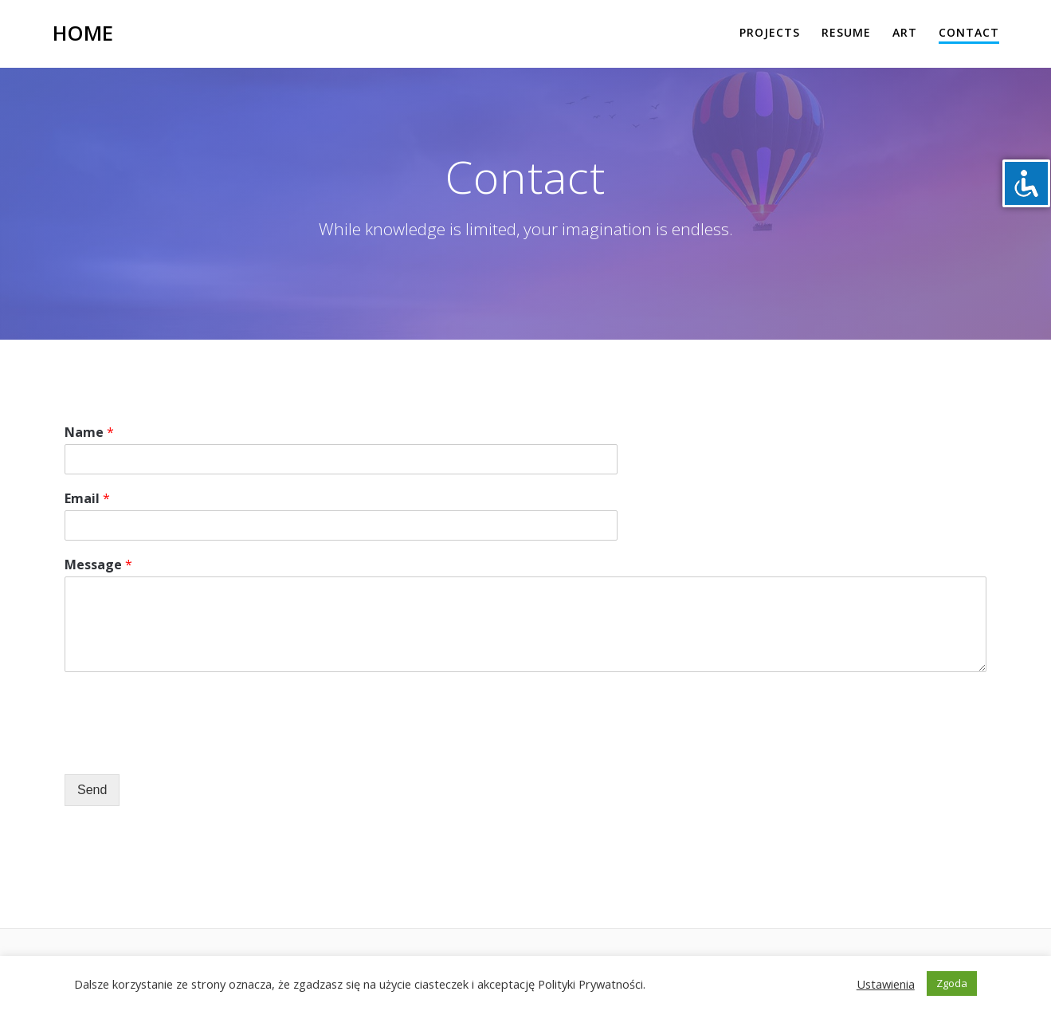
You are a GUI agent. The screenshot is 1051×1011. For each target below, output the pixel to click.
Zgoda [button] (951, 983)
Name (89, 432)
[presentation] (186, 748)
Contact (969, 32)
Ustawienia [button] (886, 984)
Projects (769, 32)
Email (87, 498)
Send (92, 790)
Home (83, 33)
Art (904, 32)
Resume (846, 32)
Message (98, 565)
